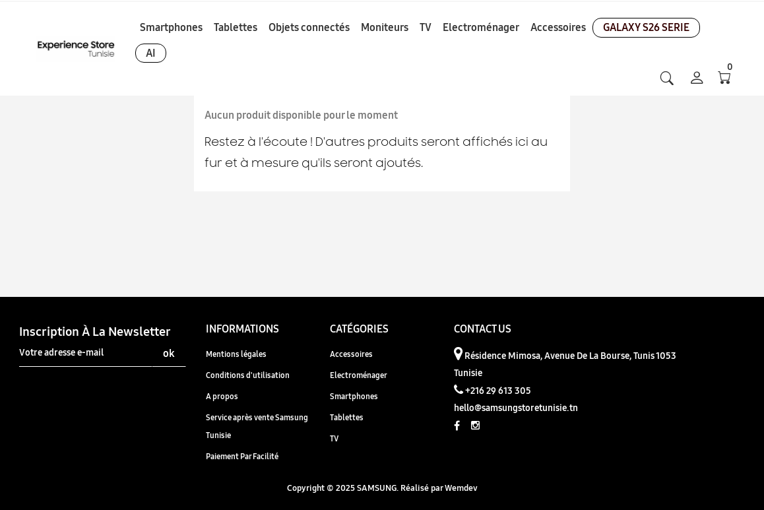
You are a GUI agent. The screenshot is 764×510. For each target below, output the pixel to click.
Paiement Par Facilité (242, 456)
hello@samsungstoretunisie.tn (516, 407)
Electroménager (358, 375)
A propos (222, 396)
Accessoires (351, 354)
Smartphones (354, 396)
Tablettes (347, 417)
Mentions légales (236, 354)
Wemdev (461, 488)
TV (334, 438)
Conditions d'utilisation (248, 375)
